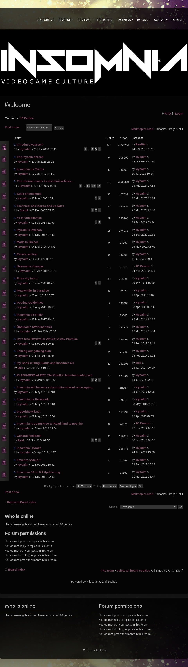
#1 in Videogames (29, 217)
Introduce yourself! (30, 144)
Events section (27, 254)
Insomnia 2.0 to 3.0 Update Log (38, 472)
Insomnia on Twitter (30, 169)
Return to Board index (21, 502)
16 (98, 185)
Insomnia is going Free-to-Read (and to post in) (50, 423)
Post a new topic (14, 127)
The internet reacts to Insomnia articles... (45, 181)
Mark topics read (142, 129)
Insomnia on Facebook (33, 399)
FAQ (168, 113)
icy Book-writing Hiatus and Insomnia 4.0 (45, 363)
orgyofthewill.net (28, 411)
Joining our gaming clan (34, 351)
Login (179, 113)
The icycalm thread (30, 157)
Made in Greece (28, 242)
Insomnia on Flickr (30, 314)
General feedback (29, 435)
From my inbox (27, 278)
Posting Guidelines (30, 302)
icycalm (25, 149)
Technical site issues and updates (40, 205)
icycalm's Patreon (29, 230)
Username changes (30, 266)
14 (88, 185)
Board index (16, 569)
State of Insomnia (29, 193)
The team (107, 570)
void (139, 362)
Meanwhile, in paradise (33, 290)
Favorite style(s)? (29, 459)
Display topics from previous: (68, 486)
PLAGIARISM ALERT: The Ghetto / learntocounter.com (54, 375)
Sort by (105, 486)
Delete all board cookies (133, 570)
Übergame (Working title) (34, 326)
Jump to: (113, 507)
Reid (21, 440)
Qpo (21, 367)
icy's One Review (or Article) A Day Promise (47, 338)
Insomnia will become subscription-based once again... (55, 387)
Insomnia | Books (29, 448)
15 (93, 185)
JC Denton (27, 118)
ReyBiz (140, 144)
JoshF (24, 210)
